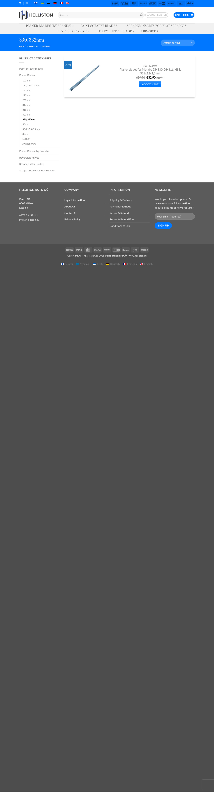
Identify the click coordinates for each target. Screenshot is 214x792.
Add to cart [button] (150, 84)
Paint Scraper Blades (100, 26)
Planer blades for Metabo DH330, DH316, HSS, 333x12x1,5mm (150, 71)
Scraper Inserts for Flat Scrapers (157, 26)
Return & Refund (119, 212)
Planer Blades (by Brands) (50, 26)
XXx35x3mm (29, 143)
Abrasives (149, 31)
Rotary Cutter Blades (115, 31)
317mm (26, 104)
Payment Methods (120, 206)
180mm (26, 90)
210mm (26, 95)
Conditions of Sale (120, 225)
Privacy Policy (72, 219)
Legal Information (74, 200)
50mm (25, 124)
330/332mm (28, 119)
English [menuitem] (148, 263)
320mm (26, 114)
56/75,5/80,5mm (31, 129)
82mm (25, 134)
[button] (156, 15)
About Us (69, 206)
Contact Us (70, 212)
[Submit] (141, 15)
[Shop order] (178, 43)
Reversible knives (73, 31)
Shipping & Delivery (121, 200)
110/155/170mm (31, 85)
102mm (26, 80)
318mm (26, 109)
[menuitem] (36, 3)
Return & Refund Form (122, 219)
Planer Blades (32, 46)
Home (21, 46)
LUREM (26, 138)
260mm (26, 100)
